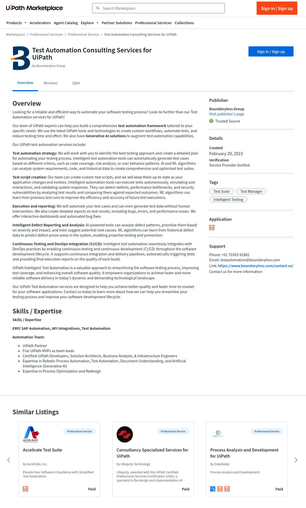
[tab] (25, 84)
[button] (221, 191)
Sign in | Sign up (277, 8)
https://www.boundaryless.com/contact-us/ (256, 265)
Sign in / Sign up (271, 51)
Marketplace (15, 34)
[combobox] (162, 8)
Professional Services (46, 34)
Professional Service (83, 34)
